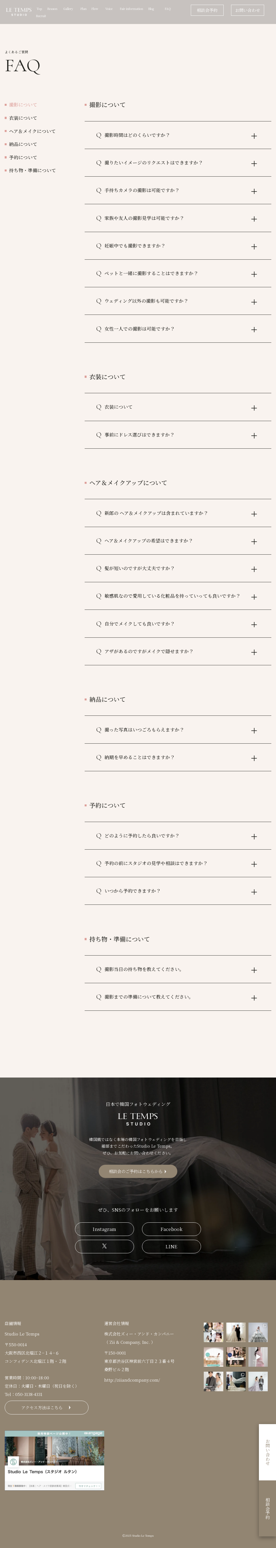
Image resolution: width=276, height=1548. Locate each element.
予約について (23, 157)
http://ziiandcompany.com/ (132, 1380)
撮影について (23, 104)
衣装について (23, 118)
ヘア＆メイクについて (32, 131)
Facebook (171, 1229)
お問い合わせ (247, 10)
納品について (23, 144)
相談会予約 (207, 10)
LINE (171, 1246)
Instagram (104, 1229)
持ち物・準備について (32, 170)
